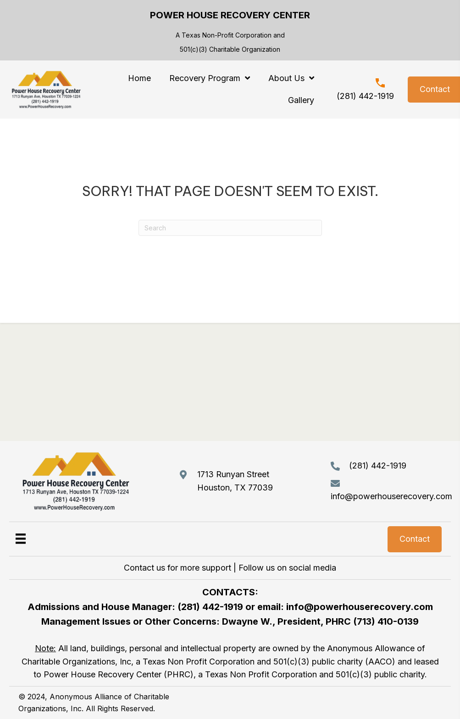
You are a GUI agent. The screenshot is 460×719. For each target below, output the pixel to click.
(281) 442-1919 (365, 96)
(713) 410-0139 (386, 621)
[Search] (230, 228)
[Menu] (20, 538)
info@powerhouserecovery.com (391, 496)
